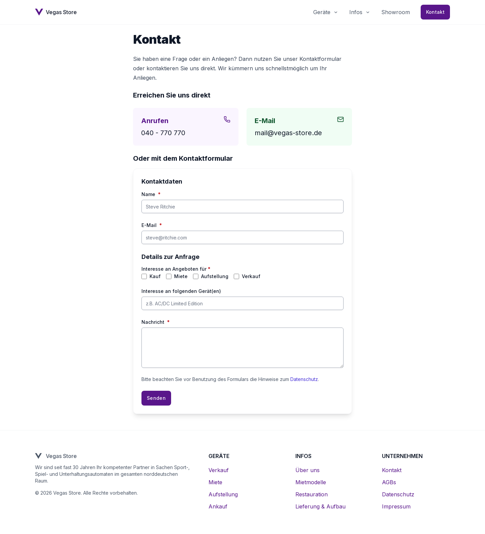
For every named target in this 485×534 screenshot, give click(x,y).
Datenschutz (304, 379)
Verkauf (251, 276)
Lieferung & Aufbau (320, 506)
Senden (156, 398)
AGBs (389, 482)
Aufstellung (214, 276)
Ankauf (217, 506)
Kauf (155, 276)
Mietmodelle (310, 482)
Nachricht (155, 322)
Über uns (307, 470)
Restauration (311, 494)
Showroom (395, 12)
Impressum (396, 506)
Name (151, 194)
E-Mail (151, 225)
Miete (181, 276)
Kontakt (435, 12)
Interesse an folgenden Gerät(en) (181, 291)
